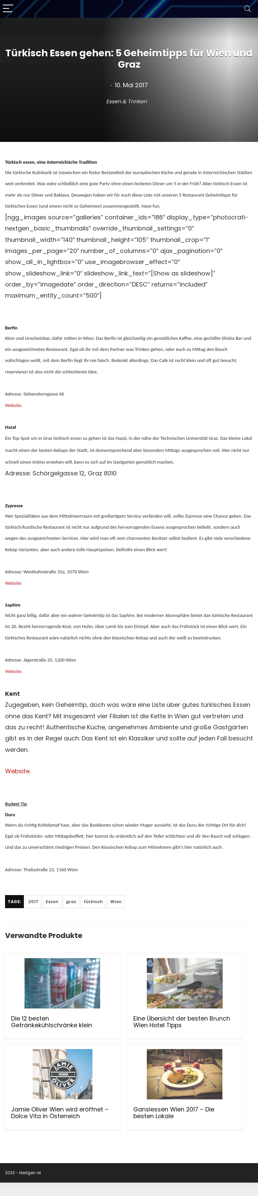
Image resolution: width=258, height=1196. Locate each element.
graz (71, 901)
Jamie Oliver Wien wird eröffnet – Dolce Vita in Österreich (212, 1025)
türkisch (93, 901)
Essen (52, 901)
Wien (116, 901)
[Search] (248, 9)
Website (13, 583)
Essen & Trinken (126, 101)
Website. (14, 405)
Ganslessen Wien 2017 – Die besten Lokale (37, 1123)
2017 (33, 901)
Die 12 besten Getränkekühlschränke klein (43, 1025)
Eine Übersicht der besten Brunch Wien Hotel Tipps (126, 1025)
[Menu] (8, 9)
